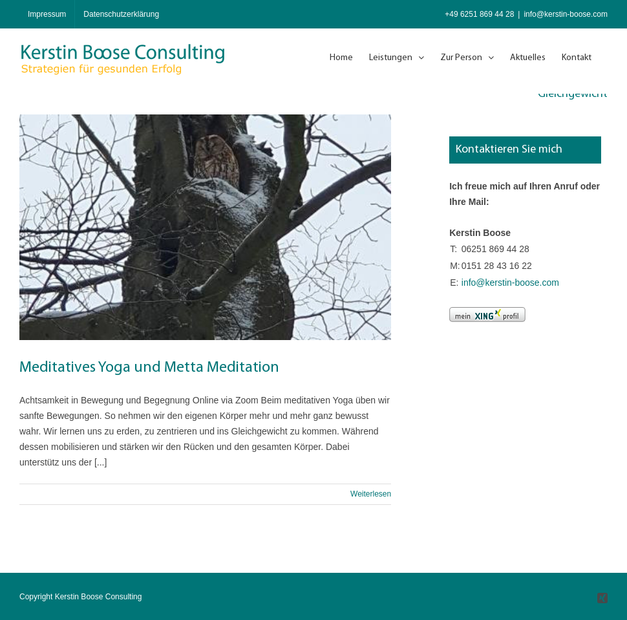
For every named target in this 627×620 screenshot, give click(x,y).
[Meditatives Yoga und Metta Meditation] (205, 227)
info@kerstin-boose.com (566, 14)
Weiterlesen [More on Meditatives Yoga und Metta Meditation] (370, 493)
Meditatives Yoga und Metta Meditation (149, 368)
